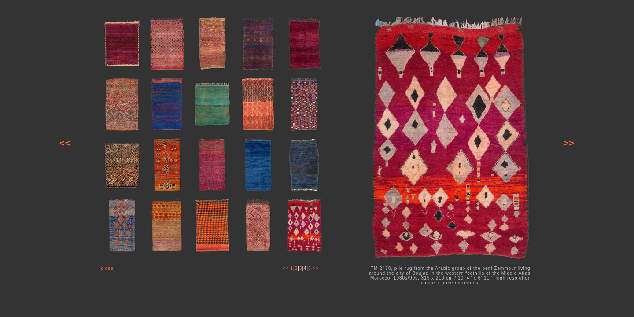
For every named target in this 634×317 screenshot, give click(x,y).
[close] (107, 268)
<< (64, 143)
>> (569, 143)
